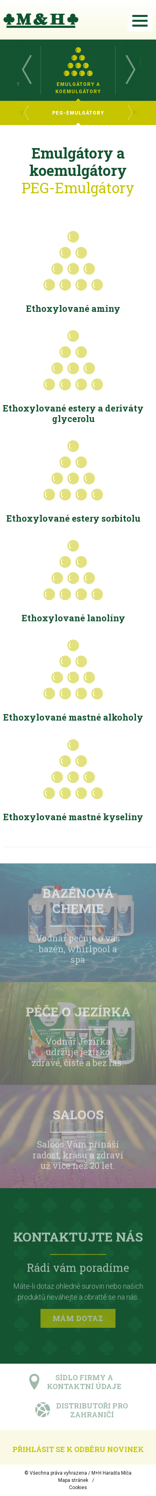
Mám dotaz (78, 1319)
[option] (78, 70)
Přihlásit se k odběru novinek (78, 1449)
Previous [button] (26, 70)
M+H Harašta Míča (111, 1473)
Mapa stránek (73, 1480)
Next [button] (130, 70)
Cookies (78, 1487)
